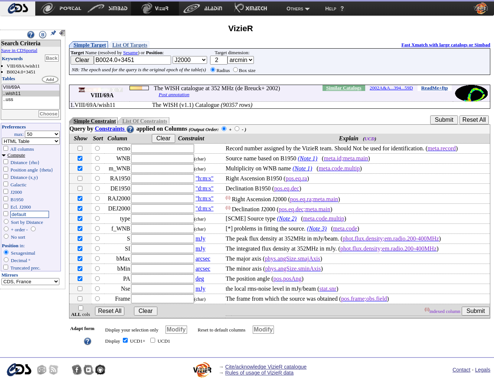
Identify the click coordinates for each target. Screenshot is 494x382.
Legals (482, 370)
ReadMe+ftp (434, 88)
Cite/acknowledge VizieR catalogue (266, 367)
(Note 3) (317, 228)
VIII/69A (30, 87)
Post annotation (173, 94)
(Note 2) (287, 218)
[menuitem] (17, 8)
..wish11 (30, 94)
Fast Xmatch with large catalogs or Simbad (445, 45)
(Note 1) (307, 158)
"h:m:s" (205, 178)
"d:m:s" (205, 188)
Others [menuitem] (295, 9)
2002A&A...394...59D (391, 88)
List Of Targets (129, 45)
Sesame (130, 52)
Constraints (115, 128)
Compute (16, 155)
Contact (461, 370)
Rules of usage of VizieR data (259, 373)
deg (200, 278)
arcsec (203, 258)
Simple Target (89, 45)
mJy (201, 238)
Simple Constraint (94, 121)
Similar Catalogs (343, 88)
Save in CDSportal (19, 50)
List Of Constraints (144, 121)
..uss (30, 100)
